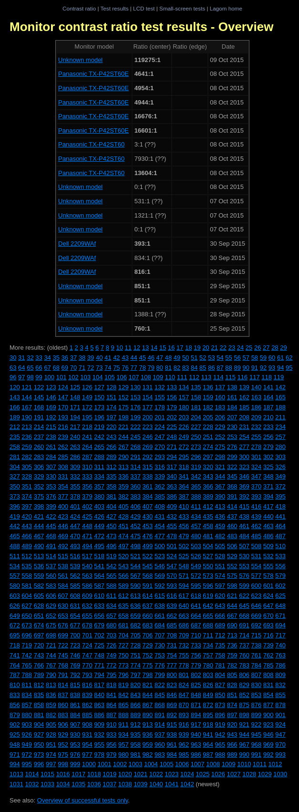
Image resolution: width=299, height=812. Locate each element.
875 (244, 704)
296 (196, 456)
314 (135, 466)
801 (184, 674)
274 (208, 446)
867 (148, 704)
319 (196, 466)
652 (51, 615)
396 (15, 506)
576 (244, 575)
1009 (229, 764)
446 (63, 526)
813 (51, 684)
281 (15, 456)
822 (160, 684)
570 (171, 575)
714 (244, 635)
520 (123, 556)
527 (208, 556)
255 (256, 436)
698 (51, 635)
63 (13, 367)
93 (271, 367)
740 (280, 645)
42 (116, 357)
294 (171, 456)
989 (232, 754)
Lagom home (226, 8)
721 (51, 645)
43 (125, 357)
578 (268, 575)
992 (268, 754)
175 (123, 407)
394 (268, 496)
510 (280, 546)
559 (39, 575)
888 (123, 714)
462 (256, 526)
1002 (120, 764)
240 (75, 436)
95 (289, 367)
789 (39, 674)
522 (148, 556)
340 (171, 476)
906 (63, 724)
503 (196, 546)
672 (15, 625)
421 (39, 516)
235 (15, 436)
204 (196, 417)
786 (280, 665)
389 (208, 496)
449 (99, 526)
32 (30, 357)
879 (15, 714)
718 (15, 645)
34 (47, 357)
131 (148, 387)
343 (208, 476)
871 (196, 704)
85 (202, 367)
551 (220, 566)
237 (39, 436)
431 (160, 516)
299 (232, 456)
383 (135, 496)
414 (232, 506)
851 (232, 694)
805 (232, 674)
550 (208, 566)
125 (75, 387)
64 (21, 367)
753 (160, 655)
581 (26, 585)
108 (146, 377)
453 (148, 526)
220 (111, 426)
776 (160, 665)
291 (135, 456)
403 (99, 506)
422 (51, 516)
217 (75, 426)
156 (171, 397)
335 (111, 476)
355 (75, 486)
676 (63, 625)
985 (184, 754)
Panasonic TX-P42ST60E (93, 73)
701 (87, 635)
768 (63, 665)
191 (39, 417)
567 (135, 575)
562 (75, 575)
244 (123, 436)
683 (148, 625)
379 (87, 496)
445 (51, 526)
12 (137, 347)
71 (82, 367)
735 (220, 645)
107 (134, 377)
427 (111, 516)
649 (15, 615)
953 (75, 744)
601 (268, 585)
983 (160, 754)
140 (256, 387)
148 (75, 397)
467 (39, 536)
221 (123, 426)
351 (26, 486)
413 (220, 506)
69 (65, 367)
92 (263, 367)
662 (171, 615)
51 (194, 357)
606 (51, 595)
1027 (234, 774)
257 (280, 436)
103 (85, 377)
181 (196, 407)
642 (208, 605)
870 (184, 704)
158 (196, 397)
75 (116, 367)
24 (240, 347)
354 (63, 486)
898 (244, 714)
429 (135, 516)
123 (51, 387)
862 (87, 704)
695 (15, 635)
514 (51, 556)
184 (232, 407)
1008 (213, 764)
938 (171, 734)
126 (87, 387)
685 (171, 625)
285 (63, 456)
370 (256, 486)
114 (218, 377)
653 (63, 615)
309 (75, 466)
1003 (136, 764)
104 (98, 377)
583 (51, 585)
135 (196, 387)
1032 (32, 784)
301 (256, 456)
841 (111, 694)
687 (196, 625)
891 (160, 714)
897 (232, 714)
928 (51, 734)
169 (51, 407)
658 (123, 615)
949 (26, 744)
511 (15, 556)
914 (160, 724)
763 (280, 655)
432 (171, 516)
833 (15, 694)
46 (151, 357)
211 (280, 417)
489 (26, 546)
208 (244, 417)
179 (171, 407)
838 (75, 694)
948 (15, 744)
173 (99, 407)
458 (208, 526)
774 (135, 665)
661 (160, 615)
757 (208, 655)
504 (208, 546)
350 (15, 486)
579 (280, 575)
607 (63, 595)
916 (184, 724)
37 (73, 357)
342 (196, 476)
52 (202, 357)
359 (123, 486)
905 (51, 724)
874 (232, 704)
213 (26, 426)
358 (111, 486)
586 (87, 585)
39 (90, 357)
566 (123, 575)
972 (26, 754)
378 (75, 496)
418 (280, 506)
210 (268, 417)
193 (63, 417)
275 (220, 446)
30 (13, 357)
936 (148, 734)
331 (63, 476)
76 (125, 367)
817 (99, 684)
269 (148, 446)
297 (208, 456)
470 (75, 536)
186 (256, 407)
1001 (105, 764)
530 (244, 556)
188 (280, 407)
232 (256, 426)
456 (184, 526)
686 (184, 625)
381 (111, 496)
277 (244, 446)
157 (184, 397)
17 (179, 347)
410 (184, 506)
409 (171, 506)
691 (244, 625)
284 (51, 456)
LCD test (144, 8)
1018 (94, 774)
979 (111, 754)
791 (63, 674)
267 (123, 446)
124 (63, 387)
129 (123, 387)
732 (184, 645)
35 (55, 357)
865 (123, 704)
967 (244, 744)
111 (182, 377)
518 (99, 556)
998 (63, 764)
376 (51, 496)
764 (15, 665)
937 (160, 734)
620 (220, 595)
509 (268, 546)
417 (268, 506)
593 (171, 585)
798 (148, 674)
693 (268, 625)
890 (148, 714)
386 (171, 496)
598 (232, 585)
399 (51, 506)
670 (268, 615)
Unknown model (80, 59)
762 (268, 655)
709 (184, 635)
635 (123, 605)
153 (135, 397)
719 (26, 645)
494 (87, 546)
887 (111, 714)
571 (184, 575)
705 (135, 635)
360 (135, 486)
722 (63, 645)
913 (148, 724)
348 (268, 476)
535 (26, 566)
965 (220, 744)
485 (256, 536)
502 (184, 546)
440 (268, 516)
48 (168, 357)
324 (256, 466)
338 (148, 476)
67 (47, 367)
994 (15, 764)
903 (26, 724)
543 (123, 566)
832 (280, 684)
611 (111, 595)
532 (268, 556)
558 (26, 575)
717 (280, 635)
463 (268, 526)
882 (51, 714)
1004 (151, 764)
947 (280, 734)
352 (39, 486)
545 (148, 566)
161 (232, 397)
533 (280, 556)
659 (135, 615)
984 (171, 754)
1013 (16, 774)
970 (280, 744)
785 (268, 665)
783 (244, 665)
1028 (249, 774)
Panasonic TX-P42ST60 (91, 144)
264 (87, 446)
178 (160, 407)
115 (230, 377)
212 (15, 426)
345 (232, 476)
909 (99, 724)
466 (26, 536)
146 (51, 397)
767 (51, 665)
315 (148, 466)
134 (184, 387)
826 (208, 684)
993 (280, 754)
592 (160, 585)
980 (123, 754)
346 (244, 476)
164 (268, 397)
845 (160, 694)
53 (211, 357)
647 (268, 605)
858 (39, 704)
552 (232, 566)
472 (99, 536)
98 (30, 377)
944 (244, 734)
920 (232, 724)
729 (148, 645)
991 (256, 754)
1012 (275, 764)
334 (99, 476)
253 (232, 436)
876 (256, 704)
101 (61, 377)
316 (160, 466)
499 (148, 546)
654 (75, 615)
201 (160, 417)
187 (268, 407)
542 (111, 566)
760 (244, 655)
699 (63, 635)
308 (63, 466)
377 (63, 496)
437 (232, 516)
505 (220, 546)
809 (280, 674)
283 (39, 456)
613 (135, 595)
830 (256, 684)
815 (75, 684)
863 (99, 704)
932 (99, 734)
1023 (171, 774)
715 (256, 635)
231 (244, 426)
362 (160, 486)
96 (13, 377)
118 (266, 377)
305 (26, 466)
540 (87, 566)
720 (39, 645)
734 (208, 645)
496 (111, 546)
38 (82, 357)
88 (228, 367)
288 (99, 456)
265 (99, 446)
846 (171, 694)
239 (63, 436)
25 (249, 347)
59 (263, 357)
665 (208, 615)
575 (232, 575)
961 (171, 744)
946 (268, 734)
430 (148, 516)
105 (109, 377)
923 (268, 724)
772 (111, 665)
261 (51, 446)
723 (75, 645)
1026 (218, 774)
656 (99, 615)
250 (196, 436)
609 (87, 595)
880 (26, 714)
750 (123, 655)
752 (148, 655)
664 (196, 615)
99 (38, 377)
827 (220, 684)
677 (75, 625)
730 (160, 645)
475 (135, 536)
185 (244, 407)
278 (256, 446)
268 (135, 446)
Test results (114, 8)
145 (39, 397)
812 (39, 684)
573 (208, 575)
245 (135, 436)
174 (111, 407)
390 (220, 496)
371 (268, 486)
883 (63, 714)
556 (280, 566)
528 (220, 556)
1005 (167, 764)
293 (160, 456)
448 (87, 526)
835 (39, 694)
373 (15, 496)
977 (87, 754)
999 (75, 764)
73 (99, 367)
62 (289, 357)
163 (256, 397)
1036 (94, 784)
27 (266, 347)
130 (135, 387)
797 (135, 674)
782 (232, 665)
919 (220, 724)
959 (148, 744)
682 (135, 625)
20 (205, 347)
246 (148, 436)
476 (148, 536)
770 (87, 665)
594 (184, 585)
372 (280, 486)
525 (184, 556)
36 (65, 357)
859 (51, 704)
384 (148, 496)
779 (196, 665)
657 (111, 615)
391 (232, 496)
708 (171, 635)
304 (15, 466)
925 (15, 734)
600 (256, 585)
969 (268, 744)
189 (15, 417)
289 (111, 456)
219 (99, 426)
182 (208, 407)
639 (171, 605)
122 (39, 387)
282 (26, 456)
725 (99, 645)
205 (208, 417)
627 (26, 605)
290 (123, 456)
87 (220, 367)
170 (63, 407)
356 (87, 486)
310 (87, 466)
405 (123, 506)
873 (220, 704)
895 (208, 714)
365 (196, 486)
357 (99, 486)
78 (142, 367)
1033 (47, 784)
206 (220, 417)
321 (220, 466)
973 (39, 754)
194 (75, 417)
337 (135, 476)
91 (254, 367)
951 (51, 744)
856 (15, 704)
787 (15, 674)
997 (51, 764)
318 (184, 466)
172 (87, 407)
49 (177, 357)
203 (184, 417)
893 (184, 714)
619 (208, 595)
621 (232, 595)
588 (111, 585)
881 (39, 714)
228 (208, 426)
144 (26, 397)
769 (75, 665)
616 (171, 595)
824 (184, 684)
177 (148, 407)
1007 (198, 764)
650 (26, 615)
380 (99, 496)
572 (196, 575)
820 (135, 684)
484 (244, 536)
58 (254, 357)
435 (208, 516)
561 (63, 575)
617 (184, 595)
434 (196, 516)
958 (135, 744)
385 (160, 496)
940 (196, 734)
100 (49, 377)
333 (87, 476)
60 (271, 357)
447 (75, 526)
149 (87, 397)
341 (184, 476)
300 (244, 456)
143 (15, 397)
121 (26, 387)
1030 (280, 774)
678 (87, 625)
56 (237, 357)
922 (256, 724)
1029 (265, 774)
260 (39, 446)
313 (123, 466)
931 (87, 734)
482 (220, 536)
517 (87, 556)
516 (75, 556)
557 (15, 575)
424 (75, 516)
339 (160, 476)
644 (232, 605)
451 (123, 526)
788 (26, 674)
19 (197, 347)
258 (15, 446)
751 (135, 655)
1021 (140, 774)
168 (39, 407)
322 (232, 466)
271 (171, 446)
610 (99, 595)
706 (148, 635)
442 (15, 526)
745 (63, 655)
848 (196, 694)
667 (232, 615)
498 (135, 546)
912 (135, 724)
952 (63, 744)
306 (39, 466)
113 (206, 377)
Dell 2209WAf (77, 243)
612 (123, 595)
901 (280, 714)
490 (39, 546)
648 (280, 605)
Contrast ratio (79, 8)
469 (63, 536)
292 (148, 456)
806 (244, 674)
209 (256, 417)
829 (244, 684)
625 (280, 595)
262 (63, 446)
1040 (156, 784)
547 (171, 566)
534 (15, 566)
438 (244, 516)
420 (26, 516)
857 (26, 704)
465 (15, 536)
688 (208, 625)
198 (123, 417)
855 (280, 694)
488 (15, 546)
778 (184, 665)
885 (87, 714)
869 (171, 704)
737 (244, 645)
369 (244, 486)
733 (196, 645)
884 (75, 714)
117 (254, 377)
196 (99, 417)
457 (196, 526)
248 (171, 436)
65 (30, 367)
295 (184, 456)
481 (208, 536)
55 (228, 357)
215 (51, 426)
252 (220, 436)
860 (63, 704)
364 (184, 486)
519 (111, 556)
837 (63, 694)
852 (244, 694)
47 (159, 357)
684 (160, 625)
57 (246, 357)
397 (26, 506)
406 (135, 506)
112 (194, 377)
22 (223, 347)
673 (26, 625)
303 (280, 456)
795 (111, 674)
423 (63, 516)
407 (148, 506)
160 (220, 397)
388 (196, 496)
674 (39, 625)
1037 (109, 784)
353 (51, 486)
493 (75, 546)
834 (26, 694)
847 (184, 694)
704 (123, 635)
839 (87, 694)
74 (107, 367)
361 (148, 486)
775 (148, 665)
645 (244, 605)
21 (214, 347)
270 (160, 446)
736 (232, 645)
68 (55, 367)
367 (220, 486)
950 (39, 744)
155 (160, 397)
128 (111, 387)
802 (196, 674)
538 (63, 566)
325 (268, 466)
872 (208, 704)
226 (184, 426)
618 (196, 595)
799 (160, 674)
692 (256, 625)
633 (99, 605)
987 (208, 754)
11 (128, 347)
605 (39, 595)
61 (280, 357)
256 (268, 436)
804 (220, 674)
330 (51, 476)
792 (75, 674)
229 (220, 426)
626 (15, 605)
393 (256, 496)
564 (99, 575)
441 (280, 516)
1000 (89, 764)
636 (135, 605)
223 (148, 426)
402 (87, 506)
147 (63, 397)
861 (75, 704)
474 (123, 536)
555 (268, 566)
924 (280, 724)
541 (99, 566)
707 (160, 635)
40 (99, 357)
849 (208, 694)
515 (63, 556)
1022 (156, 774)
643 (220, 605)
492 (63, 546)
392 (244, 496)
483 (232, 536)
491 (51, 546)
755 (184, 655)
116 (242, 377)
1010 (244, 764)
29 (283, 347)
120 (15, 387)
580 (15, 585)
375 (39, 496)
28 (274, 347)
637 (148, 605)
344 (220, 476)
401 (75, 506)
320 (208, 466)
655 (87, 615)
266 (111, 446)
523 (160, 556)
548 (184, 566)
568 (148, 575)
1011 (260, 764)
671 (280, 615)
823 (171, 684)
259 (26, 446)
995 (26, 764)
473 (111, 536)
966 (232, 744)
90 (246, 367)
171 (75, 407)
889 (135, 714)
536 (39, 566)
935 (135, 734)
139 (244, 387)
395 (280, 496)
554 (256, 566)
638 (160, 605)
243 (111, 436)
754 (171, 655)
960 (160, 744)
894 (196, 714)
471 (87, 536)
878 (280, 704)
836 (51, 694)
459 (220, 526)
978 (99, 754)
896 (220, 714)
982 (148, 754)
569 (160, 575)
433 (184, 516)
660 (148, 615)
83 (185, 367)
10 (119, 347)
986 (196, 754)
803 (208, 674)
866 (135, 704)
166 (15, 407)
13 (145, 347)
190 (26, 417)
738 (256, 645)
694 (280, 625)
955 (99, 744)
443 (26, 526)
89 (237, 367)
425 (87, 516)
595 (196, 585)
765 (26, 665)
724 (87, 645)
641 (196, 605)
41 (107, 357)
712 (220, 635)
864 (111, 704)
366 (208, 486)
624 (268, 595)
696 (26, 635)
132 (160, 387)
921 (244, 724)
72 (90, 367)
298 (220, 456)
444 (39, 526)
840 (99, 694)
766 (39, 665)
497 (123, 546)
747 (87, 655)
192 (51, 417)
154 (148, 397)
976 (75, 754)
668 (244, 615)
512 (26, 556)
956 (111, 744)
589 (123, 585)
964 (208, 744)
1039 (140, 784)
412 (208, 506)
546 (160, 566)
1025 (203, 774)
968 (256, 744)
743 (39, 655)
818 (111, 684)
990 (244, 754)
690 (232, 625)
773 (123, 665)
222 (135, 426)
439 (256, 516)
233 (268, 426)
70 (73, 367)
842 (123, 694)
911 (123, 724)
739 (268, 645)
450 (111, 526)
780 (208, 665)
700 (75, 635)
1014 (32, 774)
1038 (125, 784)
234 (280, 426)
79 (151, 367)
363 (171, 486)
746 (75, 655)
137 (220, 387)
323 (244, 466)
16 (171, 347)
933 (111, 734)
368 (232, 486)
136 (208, 387)
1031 (16, 784)
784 (256, 665)
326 (280, 466)
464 (280, 526)
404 (111, 506)
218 (87, 426)
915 (171, 724)
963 (196, 744)
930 (75, 734)
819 (123, 684)
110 (170, 377)
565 (111, 575)
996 (39, 764)
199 (135, 417)
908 (87, 724)
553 (244, 566)
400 (63, 506)
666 (220, 615)
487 (280, 536)
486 (268, 536)
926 (26, 734)
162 (244, 397)
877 (268, 704)
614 (148, 595)
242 (99, 436)
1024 (187, 774)
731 (171, 645)
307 (51, 466)
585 (75, 585)
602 (280, 585)
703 (111, 635)
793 (87, 674)
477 (160, 536)
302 (268, 456)
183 (220, 407)
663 (184, 615)
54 (220, 357)
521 (135, 556)
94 (280, 367)
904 (39, 724)
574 (220, 575)
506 (232, 546)
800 (171, 674)
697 (39, 635)
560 (51, 575)
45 (142, 357)
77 (133, 367)
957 (123, 744)
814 (63, 684)
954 (87, 744)
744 (51, 655)
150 (99, 397)
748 (99, 655)
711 (208, 635)
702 (99, 635)
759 (232, 655)
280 (280, 446)
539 (75, 566)
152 (123, 397)
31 (21, 357)
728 (135, 645)
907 (75, 724)
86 (211, 367)
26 (257, 347)
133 (171, 387)
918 (208, 724)
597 (220, 585)
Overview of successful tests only (82, 800)
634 (111, 605)
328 (26, 476)
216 (63, 426)
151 (111, 397)
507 (244, 546)
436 (220, 516)
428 (123, 516)
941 (208, 734)
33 (38, 357)
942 (220, 734)
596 (208, 585)
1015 (47, 774)
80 (159, 367)
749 (111, 655)
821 (148, 684)
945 (256, 734)
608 (75, 595)
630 (63, 605)
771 (99, 665)
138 (232, 387)
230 (232, 426)
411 (196, 506)
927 (39, 734)
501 (171, 546)
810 (15, 684)
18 (188, 347)
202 (171, 417)
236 (26, 436)
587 (99, 585)
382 (123, 496)
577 (256, 575)
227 (196, 426)
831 (268, 684)
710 (196, 635)
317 (171, 466)
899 (256, 714)
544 (135, 566)
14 (154, 347)
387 (184, 496)
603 (15, 595)
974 (51, 754)
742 (26, 655)
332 (75, 476)
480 (196, 536)
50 (185, 357)
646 (256, 605)
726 (111, 645)
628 (39, 605)
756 (196, 655)
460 (232, 526)
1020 (125, 774)
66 (38, 367)
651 (39, 615)
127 (99, 387)
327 (15, 476)
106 (121, 377)
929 (63, 734)
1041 (171, 784)
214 (39, 426)
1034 (63, 784)
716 (268, 635)
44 (133, 357)
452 (135, 526)
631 (75, 605)
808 (268, 674)
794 (99, 674)
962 (184, 744)
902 (15, 724)
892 (171, 714)
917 (196, 724)
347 (256, 476)
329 (39, 476)
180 (184, 407)
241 (87, 436)
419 (15, 516)
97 (21, 377)
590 (135, 585)
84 (194, 367)
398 (39, 506)
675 (51, 625)
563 (87, 575)
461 (244, 526)
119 (279, 377)
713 (232, 635)
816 (87, 684)
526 (196, 556)
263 (75, 446)
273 (196, 446)
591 (148, 585)
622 (244, 595)
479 (184, 536)
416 (256, 506)
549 (196, 566)
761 (256, 655)
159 (208, 397)
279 (268, 446)
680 (111, 625)
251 (208, 436)
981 (135, 754)
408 (160, 506)
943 (232, 734)
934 (123, 734)
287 (87, 456)
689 (220, 625)
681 (123, 625)
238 (51, 436)
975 (63, 754)
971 (15, 754)
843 (135, 694)
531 (256, 556)
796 (123, 674)
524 (171, 556)
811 (26, 684)
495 (99, 546)
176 (135, 407)
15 (162, 347)
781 (220, 665)
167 (26, 407)
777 (171, 665)
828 (232, 684)
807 (256, 674)
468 (51, 536)
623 (256, 595)
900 (268, 714)
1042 (187, 784)
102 (73, 377)
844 (148, 694)
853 (256, 694)
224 (160, 426)
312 (111, 466)
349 (280, 476)
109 (158, 377)
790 (51, 674)
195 (87, 417)
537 (51, 566)
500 (160, 546)
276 (232, 446)
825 (196, 684)
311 (99, 466)
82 (177, 367)
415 (244, 506)
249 (184, 436)
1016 (63, 774)
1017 (78, 774)
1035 (78, 784)
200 (148, 417)
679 (99, 625)
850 (220, 694)
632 (87, 605)
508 (256, 546)
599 (244, 585)
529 (232, 556)
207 (232, 417)
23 (231, 347)
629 (51, 605)
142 (280, 387)
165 (280, 397)
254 (244, 436)
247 (160, 436)
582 (39, 585)
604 (26, 595)
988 (220, 754)
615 (160, 595)
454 (160, 526)
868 (160, 704)
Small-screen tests (182, 8)
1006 (182, 764)
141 (268, 387)
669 (256, 615)
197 (111, 417)
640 (184, 605)
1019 (109, 774)
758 (220, 655)
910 (111, 724)
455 (171, 526)
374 (26, 496)
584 (63, 585)
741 (15, 655)
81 (168, 367)
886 (99, 714)
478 (171, 536)
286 (75, 456)
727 (123, 645)
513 (39, 556)
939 (184, 734)
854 (268, 694)
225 (171, 426)
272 (184, 446)
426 (99, 516)
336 (123, 476)
